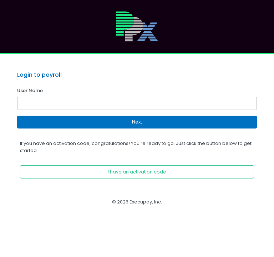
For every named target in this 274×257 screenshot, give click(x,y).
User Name (30, 90)
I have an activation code (137, 171)
